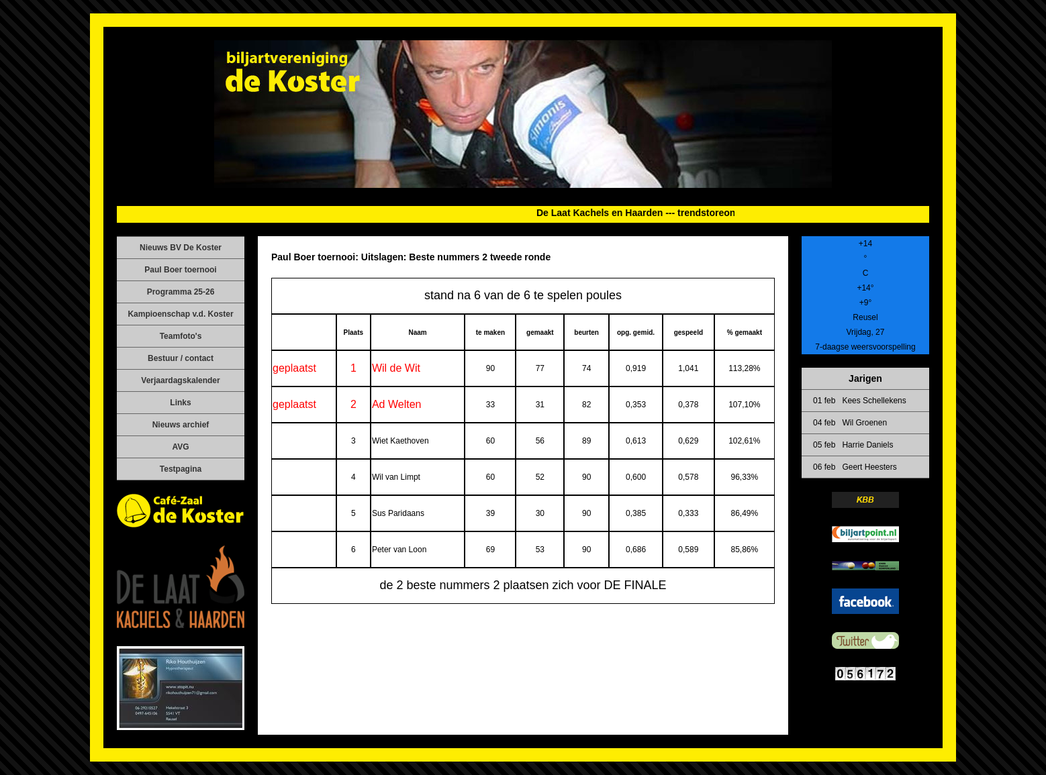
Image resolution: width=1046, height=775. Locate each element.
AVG (180, 447)
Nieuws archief (180, 424)
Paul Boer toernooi (180, 269)
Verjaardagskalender (180, 380)
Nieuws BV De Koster (181, 247)
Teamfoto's (181, 336)
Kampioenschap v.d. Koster (180, 314)
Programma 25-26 (181, 292)
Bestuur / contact (180, 358)
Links (180, 402)
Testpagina (180, 469)
